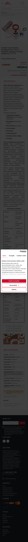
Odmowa (14, 289)
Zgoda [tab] (4, 255)
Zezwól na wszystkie (14, 281)
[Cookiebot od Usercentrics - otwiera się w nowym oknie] (20, 251)
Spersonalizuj (14, 285)
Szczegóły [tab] (11, 255)
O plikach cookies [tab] (21, 255)
